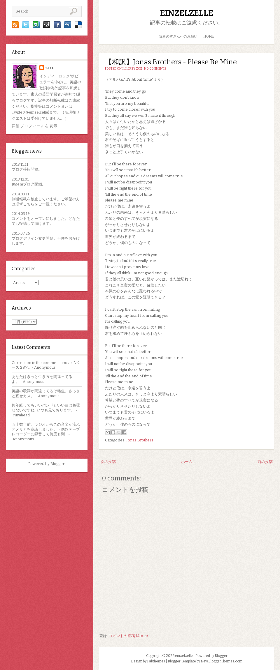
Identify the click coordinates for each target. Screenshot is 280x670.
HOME (208, 36)
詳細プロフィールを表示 (34, 126)
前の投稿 (265, 461)
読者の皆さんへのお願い (178, 36)
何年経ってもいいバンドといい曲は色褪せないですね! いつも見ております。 (46, 407)
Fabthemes (156, 661)
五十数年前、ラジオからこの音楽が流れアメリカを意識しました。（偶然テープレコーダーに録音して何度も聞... (46, 429)
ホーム (186, 461)
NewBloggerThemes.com (221, 661)
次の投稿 (108, 461)
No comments (155, 68)
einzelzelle (186, 13)
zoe (50, 68)
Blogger (57, 464)
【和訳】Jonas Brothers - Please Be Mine (171, 62)
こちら (28, 204)
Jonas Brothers (139, 440)
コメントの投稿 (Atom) (128, 636)
